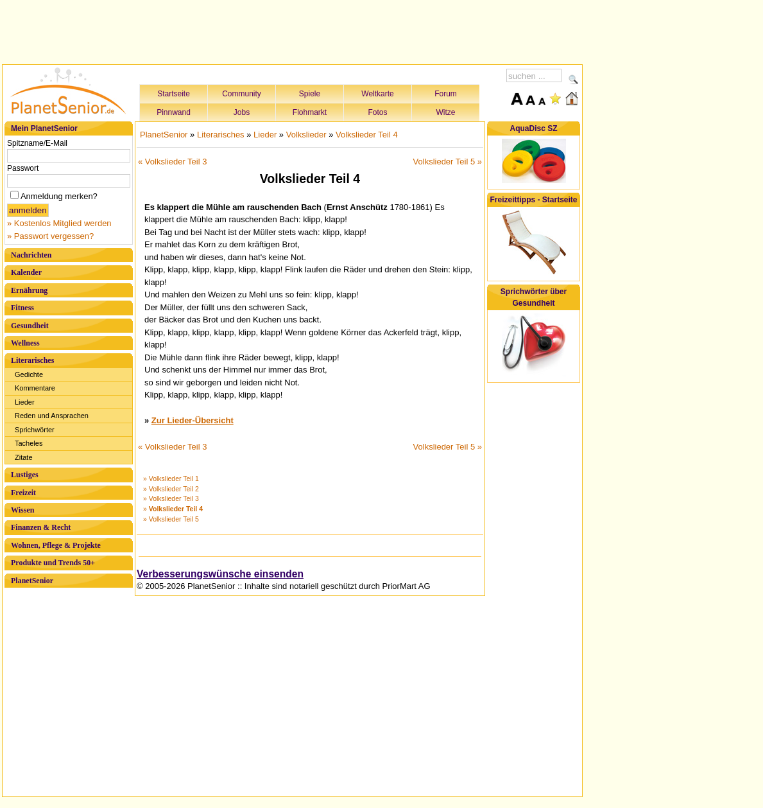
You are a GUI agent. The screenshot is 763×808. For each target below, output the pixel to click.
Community (241, 93)
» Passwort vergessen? (50, 236)
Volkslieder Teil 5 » (447, 161)
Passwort (23, 168)
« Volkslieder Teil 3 (172, 161)
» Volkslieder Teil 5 (171, 519)
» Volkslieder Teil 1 (171, 478)
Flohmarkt (310, 112)
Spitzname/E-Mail (37, 143)
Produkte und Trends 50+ (53, 562)
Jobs (242, 112)
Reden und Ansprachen (52, 415)
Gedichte (29, 374)
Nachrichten (31, 254)
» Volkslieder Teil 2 (171, 489)
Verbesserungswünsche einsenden (220, 573)
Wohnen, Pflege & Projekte (56, 545)
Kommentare (35, 388)
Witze (446, 112)
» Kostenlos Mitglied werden (59, 223)
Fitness (22, 307)
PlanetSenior (32, 580)
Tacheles (28, 443)
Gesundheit (30, 325)
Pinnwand (174, 112)
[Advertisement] (292, 30)
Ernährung (29, 290)
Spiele (309, 93)
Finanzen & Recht (41, 527)
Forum (445, 93)
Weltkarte (377, 93)
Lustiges (25, 474)
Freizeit (23, 492)
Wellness (25, 342)
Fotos (377, 112)
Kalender (26, 272)
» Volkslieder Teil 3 (171, 498)
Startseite (173, 93)
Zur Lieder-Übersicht (192, 420)
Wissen (22, 509)
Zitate (24, 457)
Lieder (25, 402)
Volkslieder (306, 134)
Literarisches (32, 360)
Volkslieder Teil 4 (367, 134)
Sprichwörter (35, 430)
